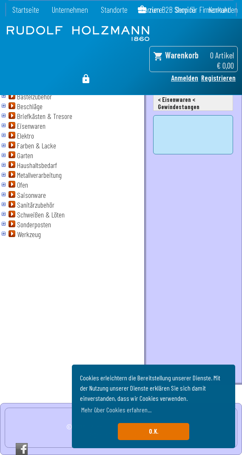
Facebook (22, 449)
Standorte (114, 9)
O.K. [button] (154, 431)
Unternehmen (70, 9)
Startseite (25, 9)
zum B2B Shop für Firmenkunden (193, 9)
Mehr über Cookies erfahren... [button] (116, 410)
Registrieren (218, 77)
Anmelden (184, 77)
